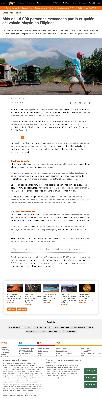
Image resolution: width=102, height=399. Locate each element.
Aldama (43, 331)
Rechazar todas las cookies (90, 378)
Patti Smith (65, 327)
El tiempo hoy (54, 331)
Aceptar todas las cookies (90, 371)
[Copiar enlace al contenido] (89, 102)
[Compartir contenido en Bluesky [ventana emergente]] (80, 102)
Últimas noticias (69, 331)
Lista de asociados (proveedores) (56, 378)
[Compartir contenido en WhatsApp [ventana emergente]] (84, 102)
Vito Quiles (38, 327)
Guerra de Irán (31, 331)
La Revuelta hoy (51, 327)
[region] (51, 378)
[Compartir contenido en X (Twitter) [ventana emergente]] (75, 102)
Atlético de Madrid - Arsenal (20, 327)
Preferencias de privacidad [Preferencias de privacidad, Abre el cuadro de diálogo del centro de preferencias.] (90, 385)
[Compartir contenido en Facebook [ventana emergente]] (70, 102)
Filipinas (68, 109)
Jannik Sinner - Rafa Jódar (82, 327)
